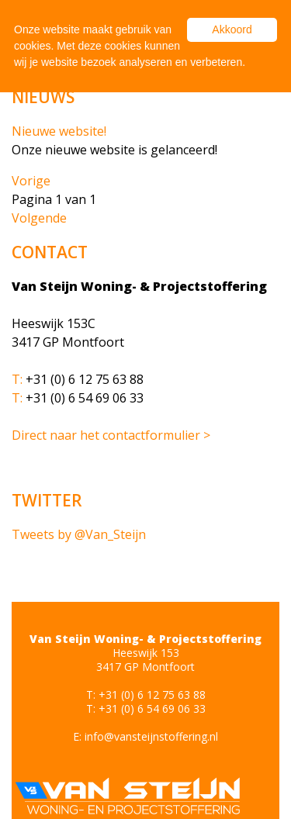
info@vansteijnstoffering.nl (151, 736)
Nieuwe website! (59, 131)
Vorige (31, 180)
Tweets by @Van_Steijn (79, 534)
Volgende (39, 217)
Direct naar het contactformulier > (111, 435)
